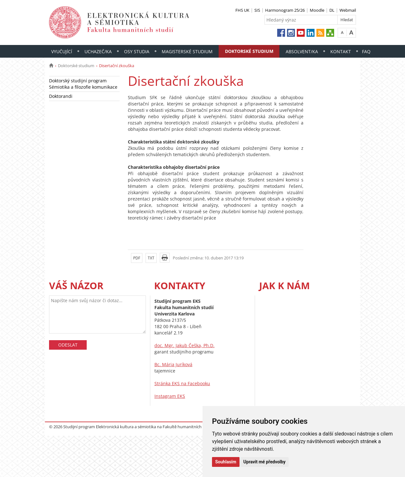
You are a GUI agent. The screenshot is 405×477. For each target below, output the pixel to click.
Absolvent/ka (302, 51)
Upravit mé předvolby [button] (264, 461)
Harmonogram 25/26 (285, 10)
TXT (151, 258)
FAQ (366, 51)
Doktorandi (60, 96)
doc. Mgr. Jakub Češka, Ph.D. (184, 345)
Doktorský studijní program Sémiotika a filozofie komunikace (83, 84)
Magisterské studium (187, 51)
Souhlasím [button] (225, 461)
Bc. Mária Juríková (173, 364)
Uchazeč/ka (98, 51)
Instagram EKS (169, 396)
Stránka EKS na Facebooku (182, 383)
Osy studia (136, 51)
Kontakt (340, 51)
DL (331, 10)
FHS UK (242, 10)
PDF (136, 258)
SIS (257, 10)
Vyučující (61, 51)
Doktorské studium (249, 51)
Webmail (348, 10)
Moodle (317, 10)
